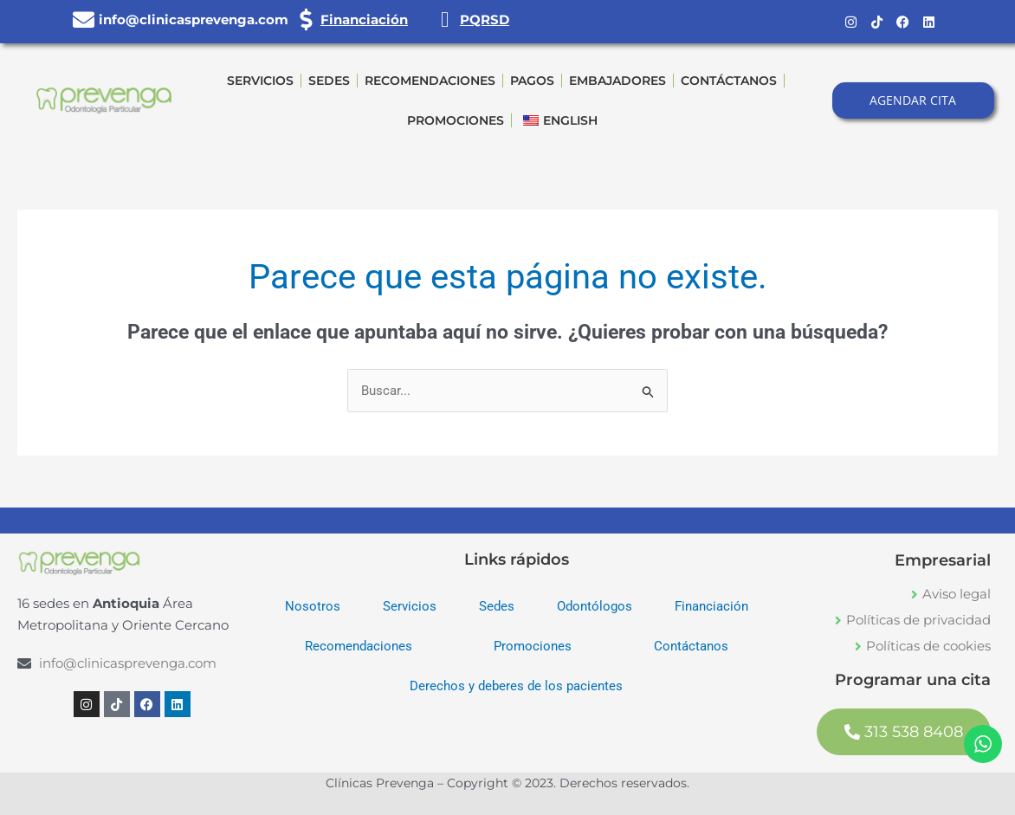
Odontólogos (594, 607)
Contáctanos (729, 80)
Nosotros (312, 607)
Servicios (260, 80)
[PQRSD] (445, 19)
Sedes (329, 80)
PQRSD (484, 19)
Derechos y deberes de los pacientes (516, 687)
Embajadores (617, 80)
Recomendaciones (430, 80)
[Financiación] (305, 19)
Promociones (455, 120)
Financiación (364, 19)
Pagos (532, 80)
